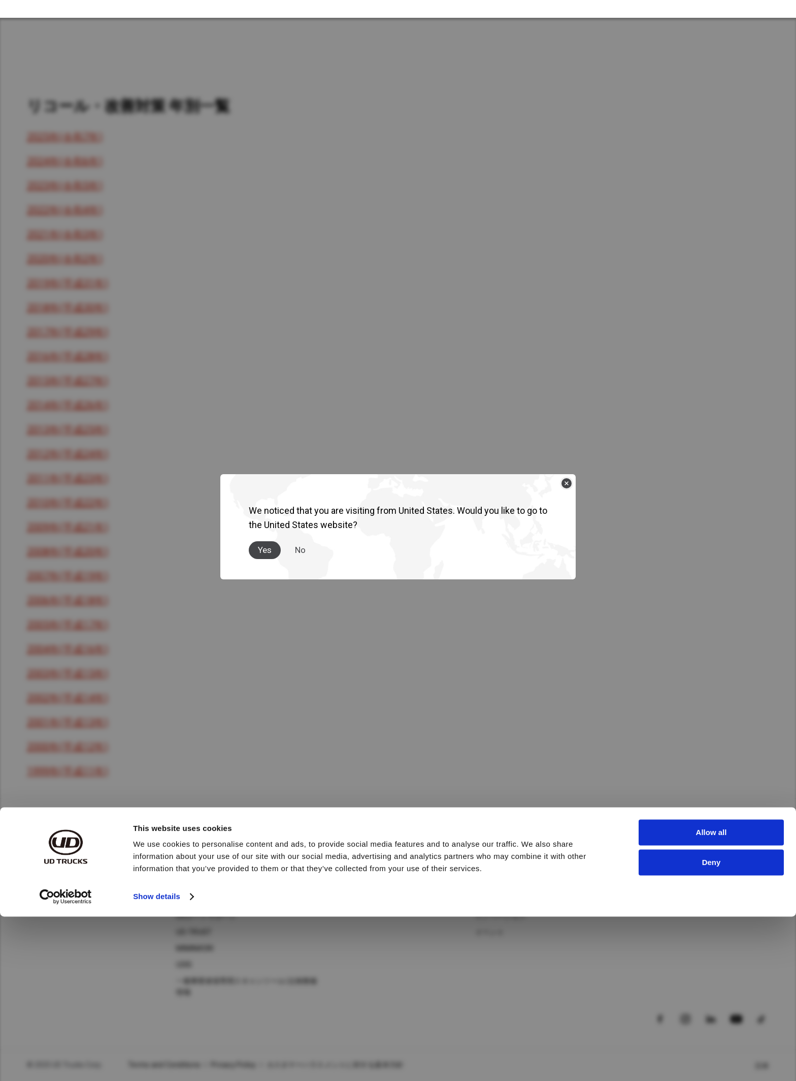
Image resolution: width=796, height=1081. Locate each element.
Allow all (711, 997)
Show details (156, 1061)
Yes (265, 541)
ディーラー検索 (650, 867)
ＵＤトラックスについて (515, 846)
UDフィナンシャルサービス (220, 899)
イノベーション (500, 916)
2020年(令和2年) (65, 259)
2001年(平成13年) (67, 722)
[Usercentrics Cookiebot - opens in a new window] (65, 1061)
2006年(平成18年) (67, 600)
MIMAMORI (194, 948)
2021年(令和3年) (65, 234)
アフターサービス (205, 846)
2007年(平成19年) (67, 576)
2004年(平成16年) (67, 649)
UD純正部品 (195, 883)
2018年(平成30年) (67, 307)
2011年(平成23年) (67, 478)
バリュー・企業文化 (507, 899)
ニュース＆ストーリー (362, 867)
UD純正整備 (195, 867)
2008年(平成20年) (67, 551)
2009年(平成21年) (67, 527)
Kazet (36, 899)
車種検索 (639, 883)
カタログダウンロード (661, 899)
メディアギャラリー (358, 883)
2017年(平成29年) (67, 332)
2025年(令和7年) (65, 137)
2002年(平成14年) (67, 698)
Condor (39, 883)
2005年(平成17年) (67, 625)
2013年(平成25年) (67, 429)
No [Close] (300, 541)
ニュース (340, 846)
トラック (41, 846)
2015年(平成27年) (67, 381)
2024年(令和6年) (65, 161)
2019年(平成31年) (67, 283)
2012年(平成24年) (67, 454)
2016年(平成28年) (67, 356)
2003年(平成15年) (67, 673)
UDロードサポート (206, 916)
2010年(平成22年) (67, 503)
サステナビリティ (504, 883)
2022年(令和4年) (65, 210)
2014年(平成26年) (67, 405)
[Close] (566, 474)
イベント (489, 932)
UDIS (184, 965)
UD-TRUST (194, 932)
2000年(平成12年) (67, 746)
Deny (711, 1026)
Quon (36, 867)
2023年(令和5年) (65, 185)
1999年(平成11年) (67, 771)
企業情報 (489, 867)
